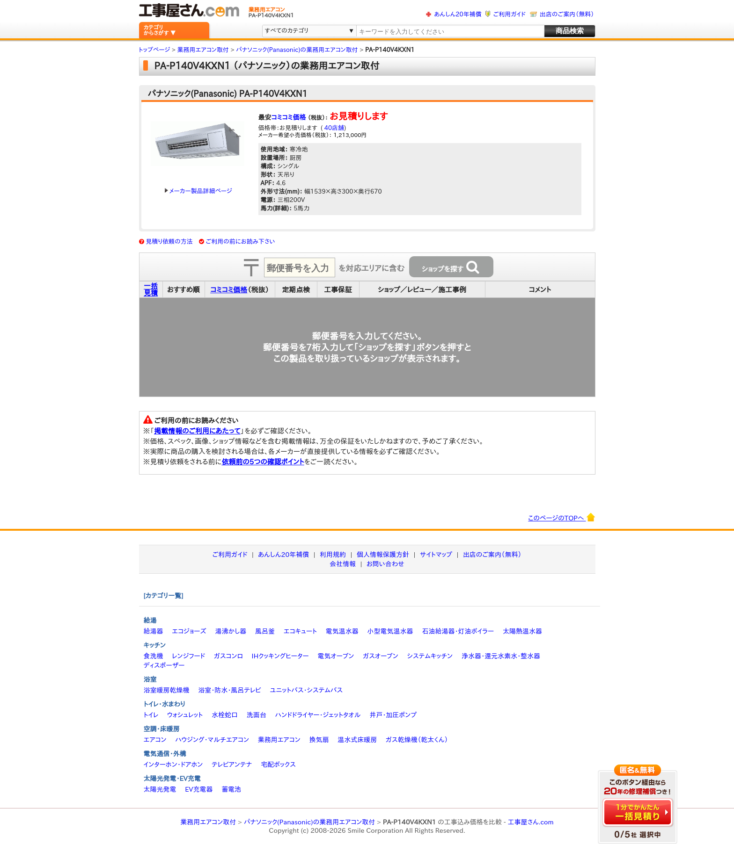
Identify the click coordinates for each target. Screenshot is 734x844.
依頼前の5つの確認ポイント (262, 461)
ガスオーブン (380, 656)
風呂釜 (265, 631)
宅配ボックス (278, 764)
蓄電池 (231, 789)
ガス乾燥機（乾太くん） (417, 739)
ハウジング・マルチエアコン (212, 739)
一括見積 (151, 289)
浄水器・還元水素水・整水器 (501, 656)
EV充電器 (199, 789)
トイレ (151, 715)
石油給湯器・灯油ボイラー (458, 631)
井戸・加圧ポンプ (393, 715)
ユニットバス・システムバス (306, 690)
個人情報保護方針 (383, 554)
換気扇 (319, 739)
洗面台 (256, 715)
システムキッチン (430, 656)
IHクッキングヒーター (280, 656)
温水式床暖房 (357, 739)
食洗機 (153, 656)
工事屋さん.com (530, 822)
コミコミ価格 (289, 117)
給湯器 (153, 631)
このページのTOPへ (561, 517)
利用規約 (333, 554)
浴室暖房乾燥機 (167, 690)
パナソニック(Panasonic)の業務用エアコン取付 (309, 822)
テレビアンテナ (232, 764)
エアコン (155, 739)
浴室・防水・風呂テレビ (229, 690)
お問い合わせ (385, 564)
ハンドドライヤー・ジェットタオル (318, 715)
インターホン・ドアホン (173, 764)
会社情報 (343, 564)
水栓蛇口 (225, 715)
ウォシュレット (185, 715)
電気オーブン (335, 656)
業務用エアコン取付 (208, 822)
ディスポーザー (164, 665)
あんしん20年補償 (457, 14)
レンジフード (188, 656)
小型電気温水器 (390, 631)
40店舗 (333, 128)
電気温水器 (342, 631)
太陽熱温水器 (522, 631)
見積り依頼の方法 (169, 241)
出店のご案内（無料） (567, 14)
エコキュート (300, 631)
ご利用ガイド (509, 14)
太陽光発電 (160, 789)
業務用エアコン (279, 739)
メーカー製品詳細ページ (198, 191)
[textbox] (449, 31)
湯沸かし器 (230, 631)
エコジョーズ (189, 631)
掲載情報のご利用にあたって (197, 430)
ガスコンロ (228, 656)
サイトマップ (436, 554)
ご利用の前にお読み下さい (240, 241)
